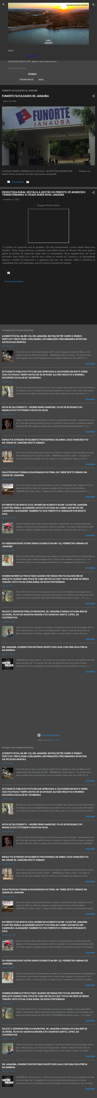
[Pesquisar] (93, 5)
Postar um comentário (14, 282)
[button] (93, 97)
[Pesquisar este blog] (48, 68)
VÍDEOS (80, 79)
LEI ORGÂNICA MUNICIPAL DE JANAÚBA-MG (52, 79)
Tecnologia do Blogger (49, 735)
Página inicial (20, 79)
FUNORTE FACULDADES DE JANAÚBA (25, 96)
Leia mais (90, 364)
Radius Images (55, 740)
